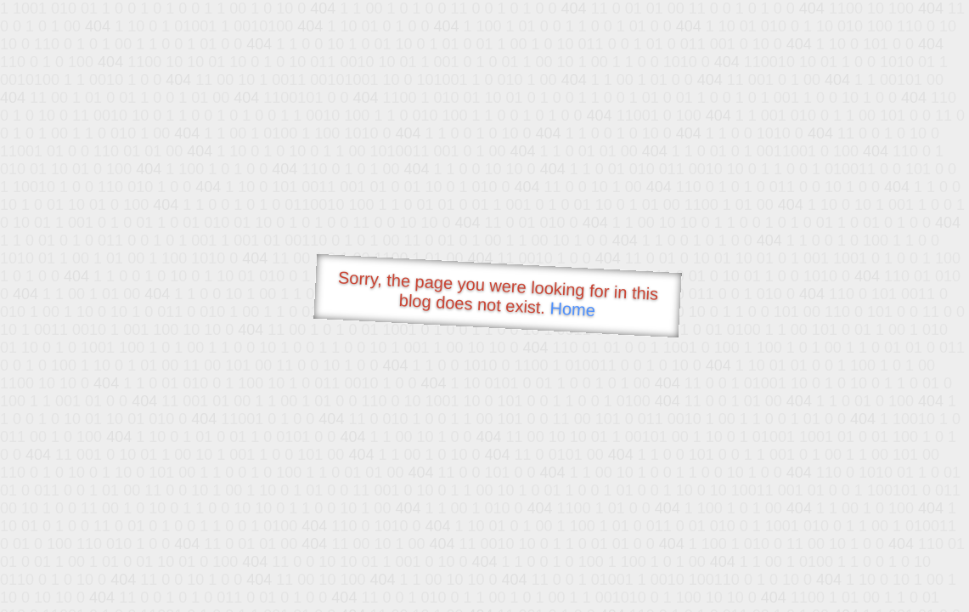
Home (572, 309)
